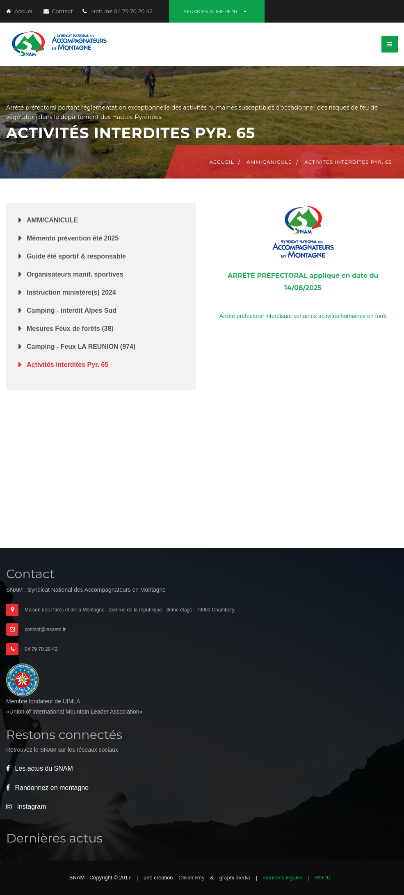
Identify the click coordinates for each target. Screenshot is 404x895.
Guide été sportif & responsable (76, 256)
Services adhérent (217, 11)
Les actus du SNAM (39, 768)
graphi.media (235, 877)
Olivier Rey (192, 877)
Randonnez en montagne (47, 787)
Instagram (26, 806)
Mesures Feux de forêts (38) (70, 328)
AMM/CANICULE (52, 220)
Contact (58, 11)
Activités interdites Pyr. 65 (67, 364)
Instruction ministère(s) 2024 (71, 292)
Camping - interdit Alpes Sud (71, 310)
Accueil (20, 11)
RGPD (323, 877)
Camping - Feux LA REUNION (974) (81, 346)
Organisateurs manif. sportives (75, 274)
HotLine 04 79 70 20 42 (117, 11)
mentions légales (282, 877)
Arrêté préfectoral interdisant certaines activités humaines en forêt (303, 316)
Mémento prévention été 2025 (73, 238)
